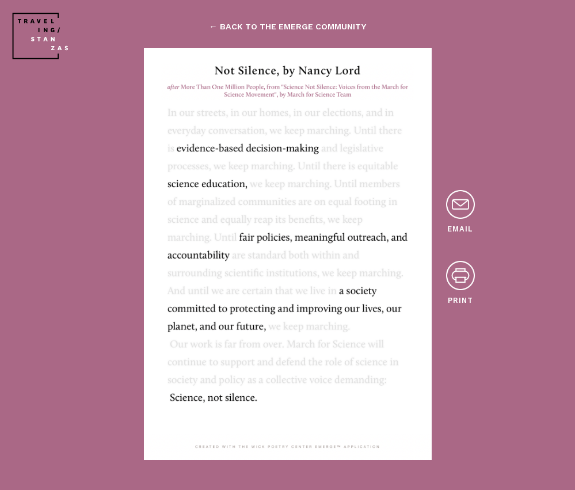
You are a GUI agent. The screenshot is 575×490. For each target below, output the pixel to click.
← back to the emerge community (287, 26)
